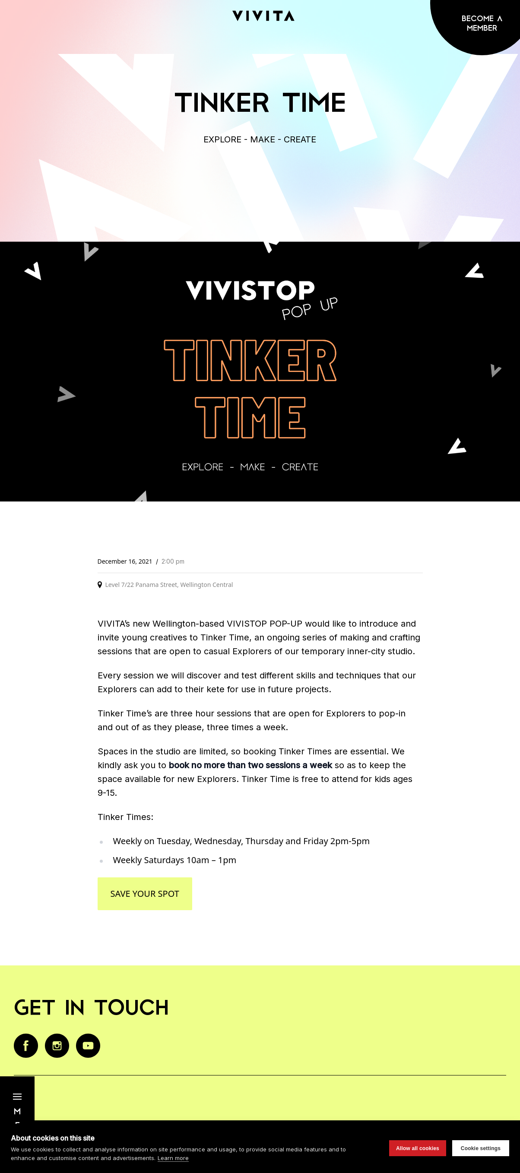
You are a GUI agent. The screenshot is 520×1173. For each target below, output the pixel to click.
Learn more (173, 1157)
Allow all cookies (417, 1148)
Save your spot (145, 893)
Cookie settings (481, 1148)
